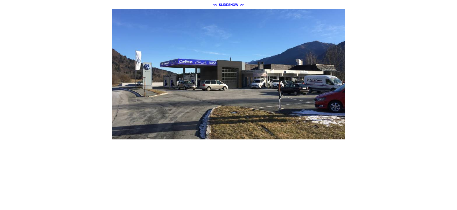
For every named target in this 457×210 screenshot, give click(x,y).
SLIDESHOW (228, 4)
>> (242, 4)
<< (215, 4)
